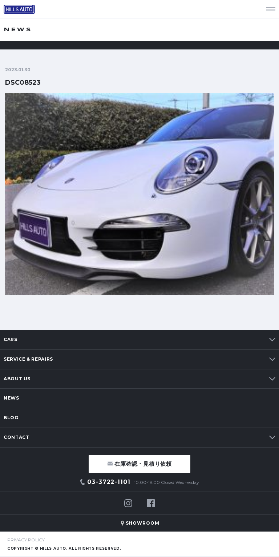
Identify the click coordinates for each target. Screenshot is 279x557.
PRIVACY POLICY (26, 539)
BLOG (11, 417)
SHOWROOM (143, 523)
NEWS (11, 398)
